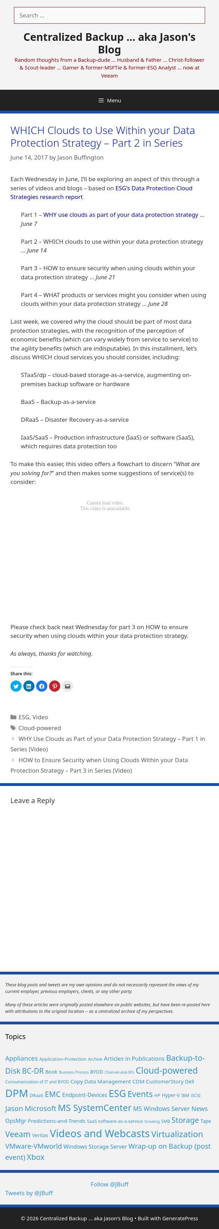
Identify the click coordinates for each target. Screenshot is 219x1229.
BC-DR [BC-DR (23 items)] (33, 1071)
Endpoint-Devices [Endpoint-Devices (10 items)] (84, 1095)
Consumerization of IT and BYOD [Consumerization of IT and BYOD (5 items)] (37, 1081)
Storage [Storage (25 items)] (185, 1120)
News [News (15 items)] (199, 1108)
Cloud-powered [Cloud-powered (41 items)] (167, 1070)
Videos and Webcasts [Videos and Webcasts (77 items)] (100, 1133)
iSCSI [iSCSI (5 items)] (196, 1095)
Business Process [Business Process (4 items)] (73, 1072)
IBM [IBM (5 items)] (185, 1095)
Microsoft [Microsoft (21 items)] (40, 1108)
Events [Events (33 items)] (139, 1093)
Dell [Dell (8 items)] (189, 1081)
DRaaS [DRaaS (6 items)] (36, 1095)
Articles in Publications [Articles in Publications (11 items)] (134, 1058)
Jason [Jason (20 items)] (14, 1108)
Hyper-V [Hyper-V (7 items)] (171, 1095)
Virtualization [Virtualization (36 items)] (177, 1134)
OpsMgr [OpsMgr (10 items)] (15, 1121)
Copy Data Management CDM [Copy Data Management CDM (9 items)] (107, 1081)
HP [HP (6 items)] (157, 1095)
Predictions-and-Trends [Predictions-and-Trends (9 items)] (56, 1120)
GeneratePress (180, 1218)
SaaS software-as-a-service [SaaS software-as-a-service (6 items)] (115, 1121)
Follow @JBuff (109, 1184)
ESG (23, 717)
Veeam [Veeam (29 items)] (18, 1134)
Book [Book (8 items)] (51, 1071)
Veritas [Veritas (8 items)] (40, 1135)
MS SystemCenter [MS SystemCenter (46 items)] (95, 1108)
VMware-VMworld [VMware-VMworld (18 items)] (33, 1146)
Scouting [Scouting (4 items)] (152, 1121)
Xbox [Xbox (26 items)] (36, 1157)
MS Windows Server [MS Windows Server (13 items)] (161, 1108)
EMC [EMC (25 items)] (53, 1094)
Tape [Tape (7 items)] (206, 1121)
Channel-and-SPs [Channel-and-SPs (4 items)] (119, 1072)
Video (40, 717)
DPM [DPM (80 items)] (16, 1093)
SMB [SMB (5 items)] (165, 1121)
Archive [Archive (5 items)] (95, 1059)
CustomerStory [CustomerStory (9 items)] (164, 1081)
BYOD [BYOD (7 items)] (96, 1071)
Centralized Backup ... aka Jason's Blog (109, 43)
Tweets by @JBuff (29, 1193)
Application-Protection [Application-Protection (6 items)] (62, 1059)
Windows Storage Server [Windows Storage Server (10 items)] (95, 1146)
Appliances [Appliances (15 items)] (21, 1058)
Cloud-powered (39, 728)
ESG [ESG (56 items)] (117, 1093)
